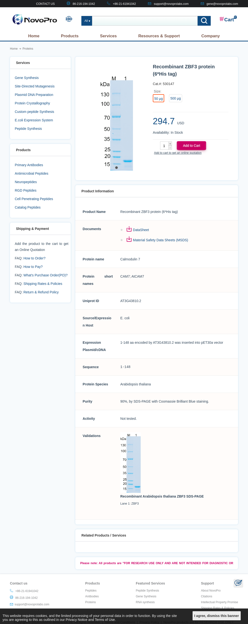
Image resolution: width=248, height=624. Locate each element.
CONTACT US (45, 4)
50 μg (158, 99)
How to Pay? (33, 267)
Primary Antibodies (29, 165)
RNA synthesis (145, 602)
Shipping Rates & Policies (42, 284)
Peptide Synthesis (28, 129)
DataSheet (141, 230)
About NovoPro (211, 590)
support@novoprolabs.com (171, 4)
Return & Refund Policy (41, 292)
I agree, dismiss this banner (216, 616)
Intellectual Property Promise (219, 602)
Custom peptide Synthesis (34, 112)
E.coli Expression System (34, 120)
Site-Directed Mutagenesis (34, 86)
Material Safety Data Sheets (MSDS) (160, 240)
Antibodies (92, 596)
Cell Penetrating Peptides (34, 199)
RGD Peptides (25, 190)
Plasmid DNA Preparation (34, 95)
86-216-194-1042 (84, 4)
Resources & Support (159, 36)
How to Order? (34, 258)
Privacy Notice (76, 620)
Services (108, 36)
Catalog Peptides (28, 207)
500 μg (175, 98)
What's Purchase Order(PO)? (45, 275)
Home (33, 36)
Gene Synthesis (27, 78)
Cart (226, 19)
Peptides (91, 590)
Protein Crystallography (32, 103)
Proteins (90, 602)
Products (70, 36)
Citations (206, 596)
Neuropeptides (26, 182)
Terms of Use (105, 620)
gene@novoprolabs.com (222, 4)
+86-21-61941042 (124, 4)
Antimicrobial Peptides (31, 173)
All (86, 21)
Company (210, 36)
